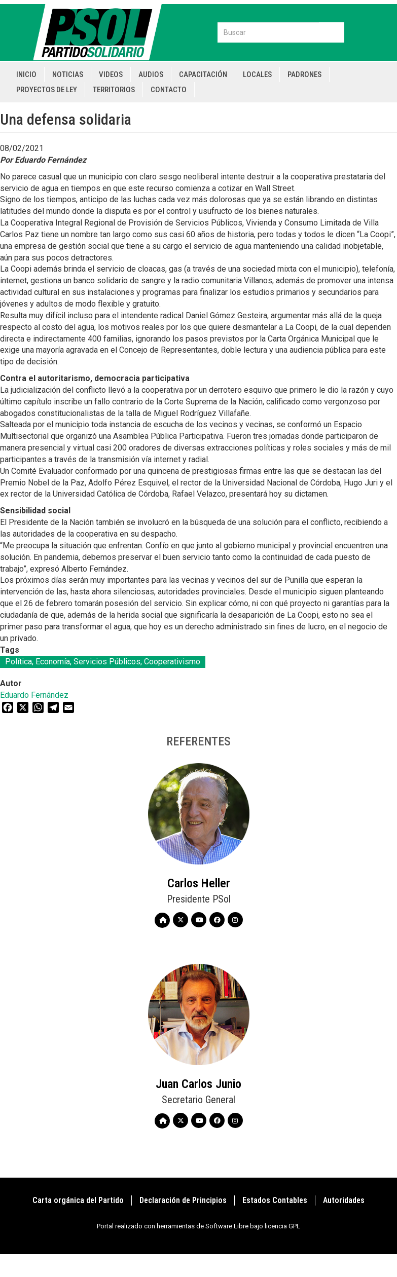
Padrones (304, 74)
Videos (111, 74)
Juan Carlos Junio (198, 1084)
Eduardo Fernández (34, 695)
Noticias (67, 74)
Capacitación (203, 74)
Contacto (169, 89)
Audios (150, 74)
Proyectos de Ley (46, 89)
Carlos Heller (198, 883)
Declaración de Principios (183, 1200)
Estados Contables (274, 1200)
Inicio (26, 74)
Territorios (114, 89)
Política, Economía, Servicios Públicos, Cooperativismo (102, 661)
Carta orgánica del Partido (78, 1200)
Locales (257, 74)
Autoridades (344, 1200)
